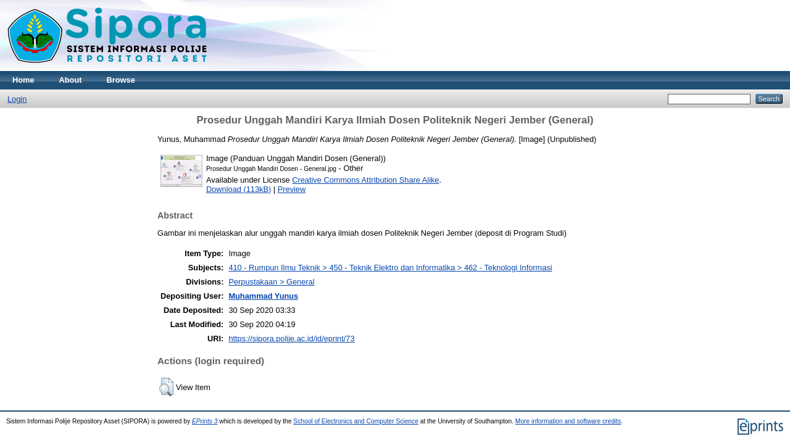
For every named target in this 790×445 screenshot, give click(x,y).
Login (17, 99)
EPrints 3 (205, 421)
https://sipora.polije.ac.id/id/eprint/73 (291, 338)
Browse (121, 80)
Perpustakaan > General (271, 281)
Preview (292, 189)
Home (23, 80)
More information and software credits (568, 421)
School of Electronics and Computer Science (355, 421)
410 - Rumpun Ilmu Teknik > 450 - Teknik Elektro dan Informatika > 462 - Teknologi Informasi (390, 267)
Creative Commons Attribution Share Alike (365, 180)
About (70, 80)
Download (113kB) (238, 189)
